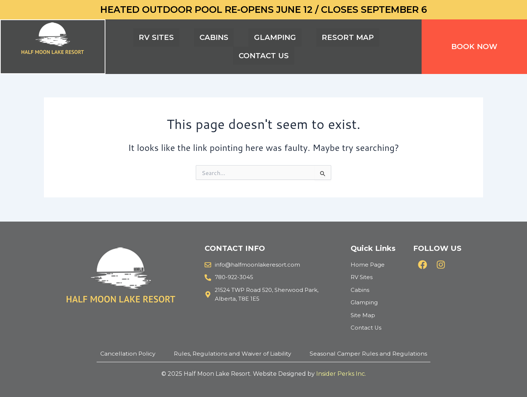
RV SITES (156, 37)
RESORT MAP (348, 37)
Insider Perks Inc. (341, 373)
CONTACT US (264, 55)
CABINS (213, 37)
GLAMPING (275, 37)
